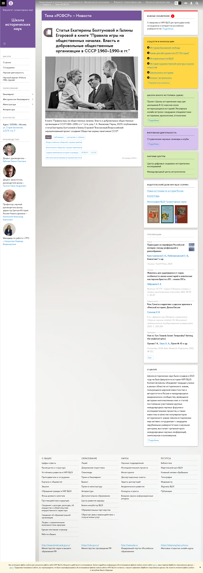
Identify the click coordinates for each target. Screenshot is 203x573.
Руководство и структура (53, 467)
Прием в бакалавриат (91, 477)
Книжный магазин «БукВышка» (174, 472)
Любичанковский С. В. (177, 255)
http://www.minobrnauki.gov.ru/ (56, 545)
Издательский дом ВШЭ (172, 467)
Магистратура (9, 104)
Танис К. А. (164, 343)
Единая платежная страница (54, 529)
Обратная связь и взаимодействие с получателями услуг (98, 515)
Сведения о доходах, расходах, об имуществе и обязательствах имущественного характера (58, 508)
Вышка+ (84, 481)
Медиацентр (167, 481)
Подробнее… (168, 28)
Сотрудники (9, 67)
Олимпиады (86, 472)
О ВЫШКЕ (47, 458)
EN (180, 3)
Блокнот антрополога (161, 77)
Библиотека (166, 463)
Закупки (45, 486)
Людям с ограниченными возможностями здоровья (53, 523)
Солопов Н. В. (153, 312)
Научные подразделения (132, 463)
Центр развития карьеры (92, 500)
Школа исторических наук (17, 24)
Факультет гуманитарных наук (18, 9)
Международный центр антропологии (166, 171)
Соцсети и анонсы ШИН (160, 41)
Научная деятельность (13, 72)
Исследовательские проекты (134, 467)
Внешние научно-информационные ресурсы (137, 497)
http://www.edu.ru (129, 545)
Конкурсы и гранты (130, 491)
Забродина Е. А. (154, 284)
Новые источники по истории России (165, 190)
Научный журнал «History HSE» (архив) (14, 78)
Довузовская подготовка (93, 467)
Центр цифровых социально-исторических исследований (168, 165)
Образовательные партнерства (95, 510)
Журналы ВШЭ (167, 486)
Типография (166, 477)
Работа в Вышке (49, 534)
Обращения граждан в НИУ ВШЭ (56, 491)
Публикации (154, 234)
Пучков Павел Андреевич (14, 185)
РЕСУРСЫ (166, 458)
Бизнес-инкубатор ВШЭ (92, 505)
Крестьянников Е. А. (156, 255)
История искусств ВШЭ (162, 58)
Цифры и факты (49, 463)
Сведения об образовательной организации (56, 516)
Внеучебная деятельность (162, 132)
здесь (155, 565)
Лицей (84, 463)
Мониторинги (127, 472)
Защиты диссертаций (131, 481)
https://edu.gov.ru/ (90, 545)
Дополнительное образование (95, 495)
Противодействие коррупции (55, 500)
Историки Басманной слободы (165, 47)
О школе (7, 62)
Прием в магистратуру (91, 486)
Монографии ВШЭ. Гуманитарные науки (167, 201)
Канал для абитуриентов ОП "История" (170, 53)
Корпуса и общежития (52, 481)
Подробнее (153, 120)
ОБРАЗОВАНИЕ (89, 458)
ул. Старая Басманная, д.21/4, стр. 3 (13, 129)
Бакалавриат (8, 94)
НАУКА (125, 458)
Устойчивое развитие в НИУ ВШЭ (57, 472)
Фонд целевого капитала (53, 495)
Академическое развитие (132, 486)
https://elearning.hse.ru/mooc (174, 545)
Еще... (150, 357)
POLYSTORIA (153, 196)
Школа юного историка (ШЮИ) (165, 95)
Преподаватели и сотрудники (55, 477)
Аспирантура (9, 109)
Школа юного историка (161, 72)
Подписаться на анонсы (158, 83)
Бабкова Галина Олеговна (14, 161)
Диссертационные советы (133, 477)
